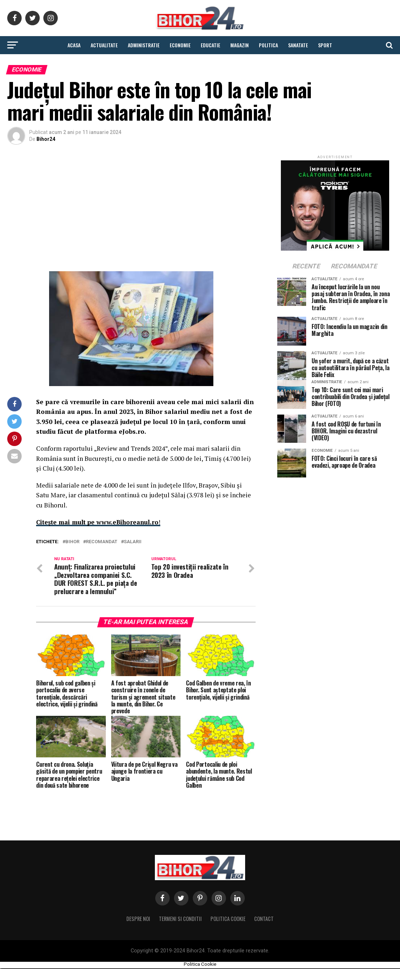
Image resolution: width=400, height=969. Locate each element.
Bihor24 (45, 139)
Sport (325, 45)
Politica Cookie (227, 919)
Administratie (144, 45)
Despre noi (138, 919)
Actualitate (104, 45)
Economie (180, 45)
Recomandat (101, 542)
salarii (133, 542)
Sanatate (298, 45)
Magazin (239, 45)
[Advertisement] (131, 209)
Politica (268, 45)
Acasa (74, 45)
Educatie (210, 45)
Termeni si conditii (180, 919)
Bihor (72, 542)
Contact (264, 919)
